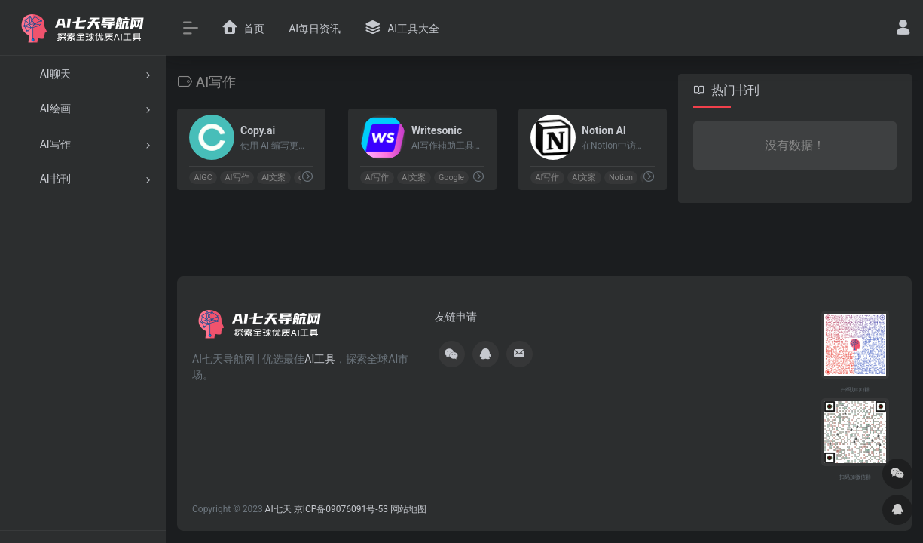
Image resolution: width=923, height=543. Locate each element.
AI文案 (273, 178)
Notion (621, 178)
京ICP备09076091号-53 (341, 509)
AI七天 (278, 509)
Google (451, 178)
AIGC (203, 178)
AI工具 (319, 359)
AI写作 (237, 178)
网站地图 (408, 509)
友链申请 (456, 317)
